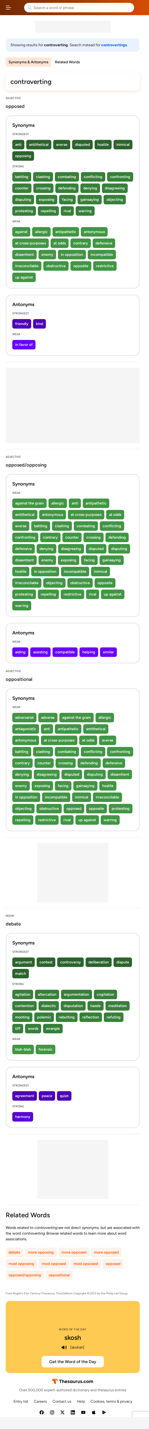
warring (85, 211)
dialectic (48, 1005)
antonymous (94, 231)
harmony (22, 1116)
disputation (73, 1005)
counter (22, 188)
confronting (120, 176)
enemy (47, 254)
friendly (21, 323)
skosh (72, 1337)
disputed (82, 144)
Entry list (20, 1401)
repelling (48, 211)
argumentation (76, 994)
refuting (114, 1017)
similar (108, 652)
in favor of (24, 344)
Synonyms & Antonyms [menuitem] (28, 62)
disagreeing (115, 188)
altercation (47, 994)
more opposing (41, 1252)
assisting (40, 652)
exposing (46, 199)
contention (24, 1005)
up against (24, 277)
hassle (95, 1005)
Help (81, 1401)
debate (14, 1252)
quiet (64, 1096)
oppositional (59, 1275)
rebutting (67, 1017)
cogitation (105, 994)
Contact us (62, 1401)
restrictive (105, 266)
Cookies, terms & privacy (111, 1401)
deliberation (98, 962)
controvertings (114, 45)
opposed (73, 808)
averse (61, 144)
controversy (70, 962)
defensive (104, 243)
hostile (103, 144)
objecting (114, 199)
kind (39, 323)
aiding (20, 652)
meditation (117, 1005)
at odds (59, 243)
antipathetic (65, 231)
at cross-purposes (30, 243)
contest (46, 962)
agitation (22, 994)
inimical (123, 144)
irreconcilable (27, 266)
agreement (24, 1096)
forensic (46, 1049)
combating (67, 176)
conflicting (93, 176)
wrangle (53, 1028)
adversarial (24, 717)
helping (88, 652)
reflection (90, 1017)
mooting (22, 1017)
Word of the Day (73, 1329)
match (20, 973)
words (33, 1028)
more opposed (73, 1252)
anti (18, 144)
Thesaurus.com (17, 7)
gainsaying (89, 199)
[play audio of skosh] (64, 1347)
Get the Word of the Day (72, 1361)
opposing (23, 156)
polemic (44, 1017)
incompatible (102, 254)
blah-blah (23, 1049)
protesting (24, 211)
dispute (122, 962)
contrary (80, 243)
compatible (65, 652)
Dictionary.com (140, 7)
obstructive (56, 266)
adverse (48, 717)
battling (21, 176)
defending (67, 188)
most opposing (21, 1263)
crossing (43, 188)
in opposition (72, 254)
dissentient (24, 254)
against (21, 231)
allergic (41, 231)
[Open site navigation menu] (8, 7)
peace (47, 1096)
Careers (40, 1401)
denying (90, 188)
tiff (17, 1028)
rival (67, 211)
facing (67, 199)
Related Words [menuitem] (67, 62)
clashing (43, 176)
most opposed (54, 1263)
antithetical (38, 144)
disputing (23, 199)
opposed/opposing (25, 1275)
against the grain (29, 503)
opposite (80, 266)
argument (23, 962)
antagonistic (25, 729)
